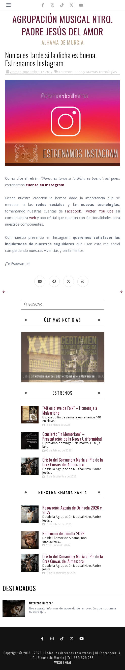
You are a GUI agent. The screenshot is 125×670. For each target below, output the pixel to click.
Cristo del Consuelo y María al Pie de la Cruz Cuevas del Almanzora (72, 462)
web (32, 217)
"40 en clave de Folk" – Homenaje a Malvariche (69, 410)
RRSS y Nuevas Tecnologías (96, 71)
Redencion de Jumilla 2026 (63, 533)
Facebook (73, 211)
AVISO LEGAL (63, 662)
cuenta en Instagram (45, 184)
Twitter (90, 211)
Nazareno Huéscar (41, 602)
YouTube (106, 211)
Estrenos (66, 71)
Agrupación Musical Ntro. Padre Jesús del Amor (62, 25)
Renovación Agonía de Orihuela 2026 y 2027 (72, 510)
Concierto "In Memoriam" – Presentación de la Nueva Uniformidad (72, 436)
